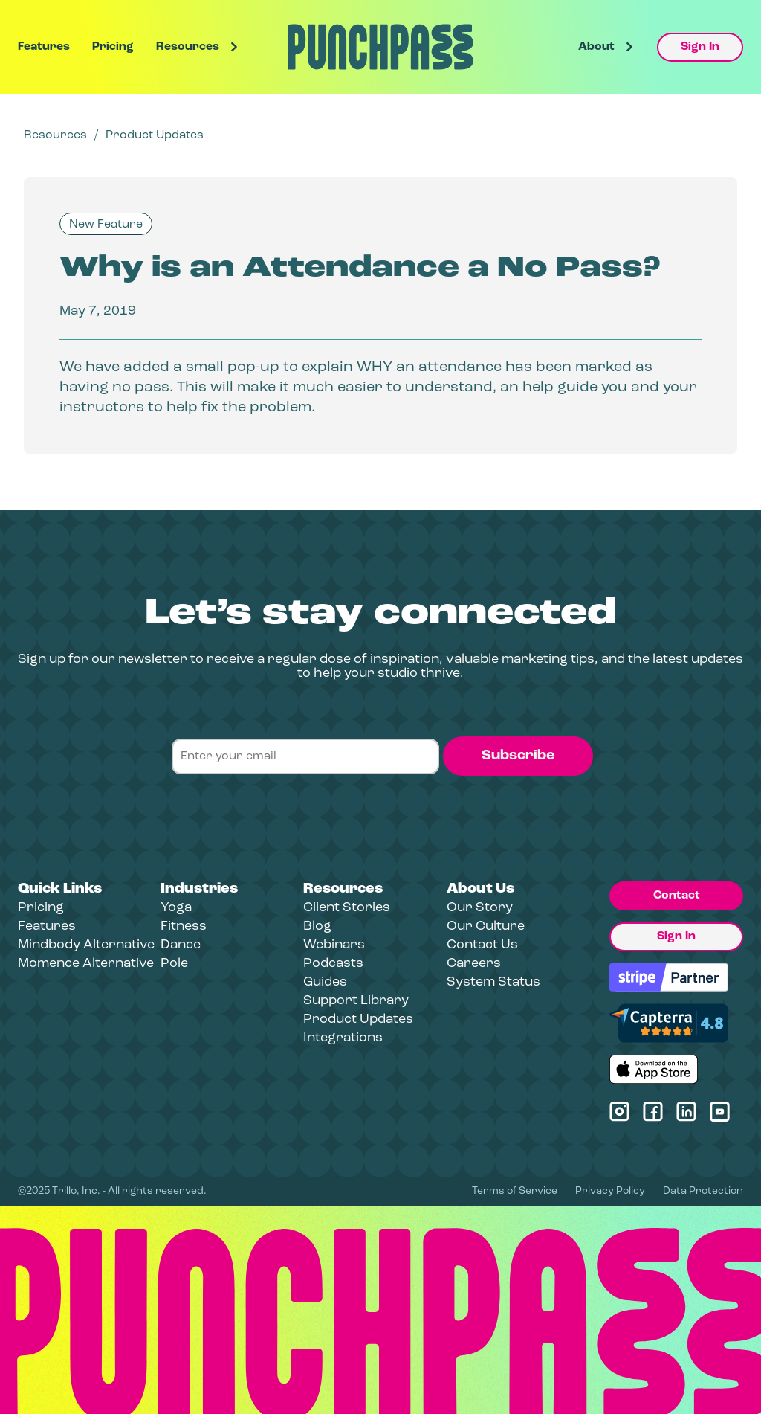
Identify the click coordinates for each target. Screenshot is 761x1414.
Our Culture (486, 926)
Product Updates (155, 135)
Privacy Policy (610, 1191)
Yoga (176, 908)
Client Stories (346, 908)
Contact (676, 896)
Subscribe (518, 755)
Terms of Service (514, 1191)
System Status (493, 982)
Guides (325, 982)
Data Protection (703, 1191)
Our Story (480, 908)
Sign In (700, 47)
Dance (181, 945)
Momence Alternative (86, 964)
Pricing (113, 47)
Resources (187, 47)
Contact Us (482, 945)
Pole (174, 964)
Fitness (184, 926)
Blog (317, 926)
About (596, 47)
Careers (474, 964)
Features (44, 47)
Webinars (334, 945)
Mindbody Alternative (86, 945)
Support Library (356, 1001)
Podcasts (333, 964)
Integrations (343, 1038)
